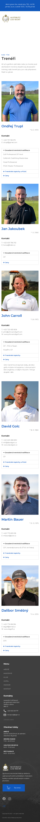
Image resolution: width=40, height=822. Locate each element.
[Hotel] (12, 681)
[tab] (20, 150)
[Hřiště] (12, 669)
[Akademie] (12, 673)
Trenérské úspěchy (12, 355)
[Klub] (12, 677)
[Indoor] (12, 685)
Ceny (7, 176)
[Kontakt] (12, 689)
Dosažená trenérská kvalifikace (17, 150)
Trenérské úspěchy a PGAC (15, 171)
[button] (9, 719)
